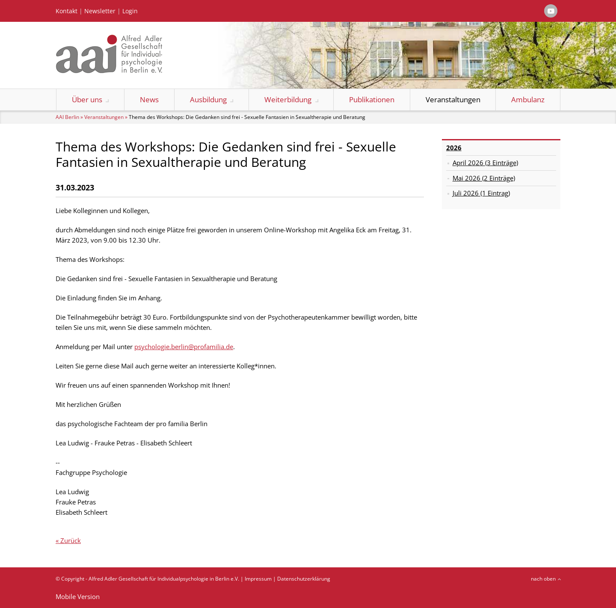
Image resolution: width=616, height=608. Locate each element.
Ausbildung (208, 99)
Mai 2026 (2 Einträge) (484, 178)
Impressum (258, 578)
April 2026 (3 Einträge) (485, 162)
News (149, 99)
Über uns (87, 99)
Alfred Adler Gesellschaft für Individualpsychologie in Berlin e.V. (164, 578)
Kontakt (66, 11)
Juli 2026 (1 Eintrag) (481, 193)
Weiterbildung (287, 99)
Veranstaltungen (453, 99)
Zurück (70, 540)
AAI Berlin (67, 117)
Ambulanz (528, 99)
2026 (454, 147)
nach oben (543, 578)
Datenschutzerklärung (303, 578)
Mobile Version (78, 596)
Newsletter (100, 11)
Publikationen (371, 99)
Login (130, 11)
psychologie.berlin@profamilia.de (183, 346)
